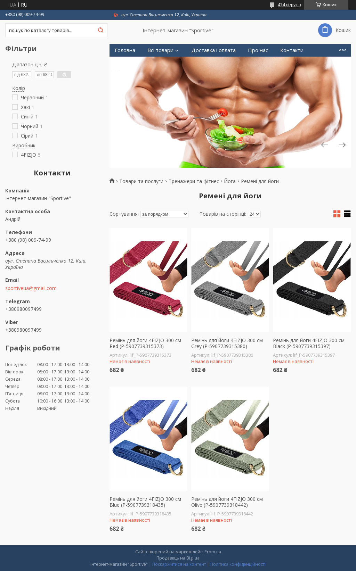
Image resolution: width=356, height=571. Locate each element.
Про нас (258, 50)
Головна (125, 50)
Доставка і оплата (214, 50)
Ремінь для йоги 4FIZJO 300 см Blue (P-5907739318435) (145, 502)
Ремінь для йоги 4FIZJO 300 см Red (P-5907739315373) (145, 343)
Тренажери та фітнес (194, 181)
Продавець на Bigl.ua (178, 558)
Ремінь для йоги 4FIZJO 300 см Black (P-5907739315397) (309, 343)
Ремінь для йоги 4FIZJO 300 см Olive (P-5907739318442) (227, 502)
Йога (230, 181)
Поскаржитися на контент (179, 564)
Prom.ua (212, 552)
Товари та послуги (141, 181)
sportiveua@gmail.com (31, 288)
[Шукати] (100, 30)
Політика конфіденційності (238, 564)
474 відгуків (289, 5)
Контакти (292, 50)
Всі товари (160, 50)
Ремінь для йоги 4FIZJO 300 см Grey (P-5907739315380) (227, 343)
